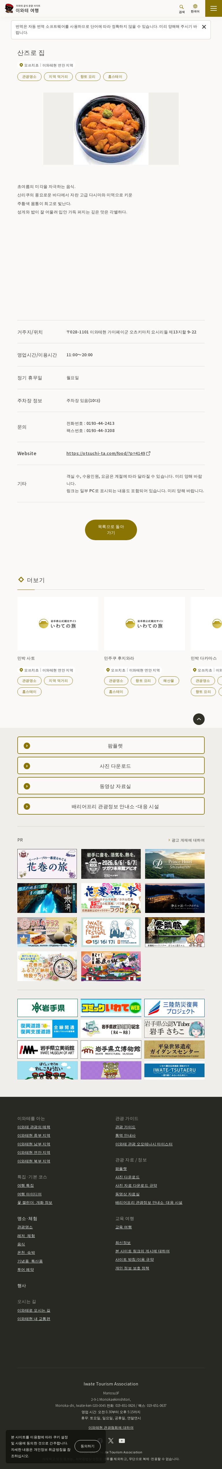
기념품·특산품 (30, 1254)
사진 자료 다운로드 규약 (136, 1179)
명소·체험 (27, 1212)
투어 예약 (25, 1263)
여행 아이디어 (29, 1187)
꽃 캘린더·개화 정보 (35, 1196)
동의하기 (88, 1445)
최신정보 (123, 1236)
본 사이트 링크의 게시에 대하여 (142, 1244)
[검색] (182, 9)
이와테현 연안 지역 (33, 1146)
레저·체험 (26, 1229)
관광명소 (29, 76)
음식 (21, 1237)
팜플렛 (121, 1162)
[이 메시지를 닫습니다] (204, 27)
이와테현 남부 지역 (33, 1137)
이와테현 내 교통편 (33, 1312)
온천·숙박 (26, 1246)
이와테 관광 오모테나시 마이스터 (144, 1137)
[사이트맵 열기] (213, 8)
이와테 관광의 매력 (33, 1120)
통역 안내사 (125, 1129)
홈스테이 (115, 76)
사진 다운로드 (127, 1170)
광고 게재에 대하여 (188, 834)
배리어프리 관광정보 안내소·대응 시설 (148, 1196)
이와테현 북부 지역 (33, 1154)
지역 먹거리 (58, 76)
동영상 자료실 (127, 1187)
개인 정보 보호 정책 (132, 1261)
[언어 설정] (195, 9)
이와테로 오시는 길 (33, 1303)
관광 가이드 (125, 1120)
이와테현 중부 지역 (33, 1129)
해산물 (168, 673)
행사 (21, 1279)
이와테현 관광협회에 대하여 (111, 1420)
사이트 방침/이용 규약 (134, 1253)
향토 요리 (88, 76)
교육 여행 (123, 1220)
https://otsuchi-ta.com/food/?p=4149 (108, 453)
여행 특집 (25, 1179)
